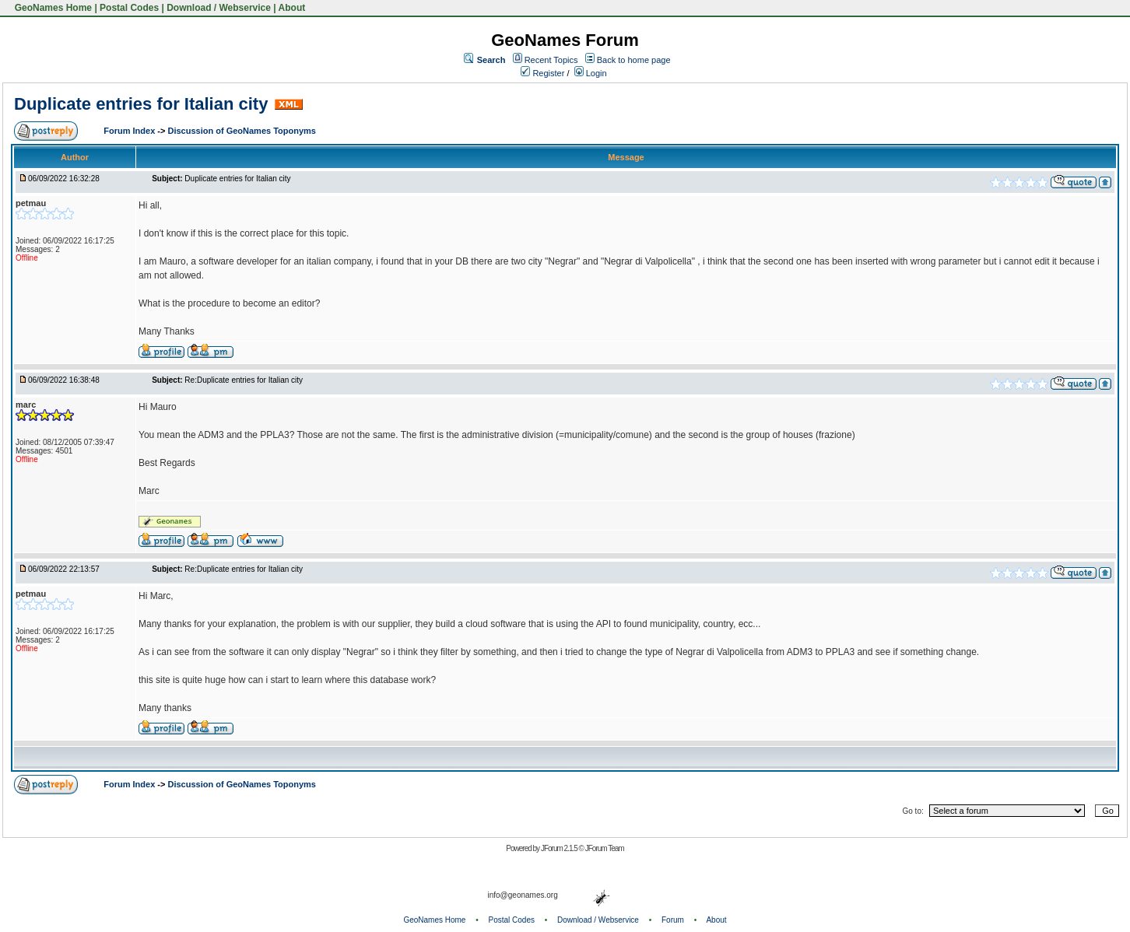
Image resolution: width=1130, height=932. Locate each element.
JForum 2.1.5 (560, 848)
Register (542, 73)
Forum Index (130, 130)
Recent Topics (551, 60)
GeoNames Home (52, 7)
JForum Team (604, 848)
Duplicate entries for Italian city (141, 104)
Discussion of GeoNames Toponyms (241, 130)
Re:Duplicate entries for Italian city (243, 380)
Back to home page (634, 60)
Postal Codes (129, 7)
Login (590, 73)
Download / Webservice (219, 7)
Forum (673, 920)
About (292, 7)
